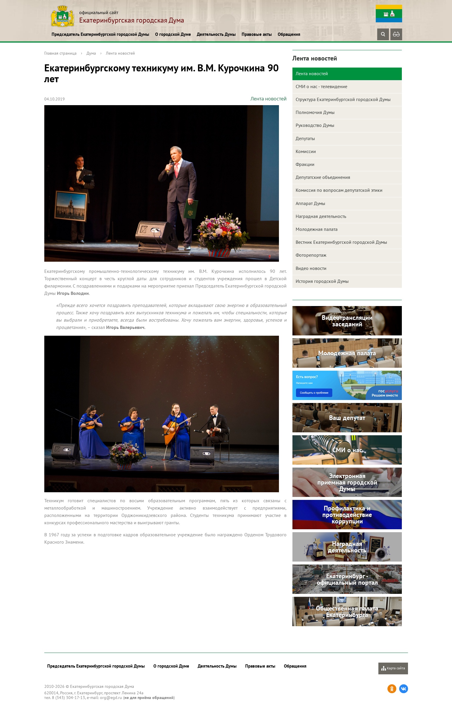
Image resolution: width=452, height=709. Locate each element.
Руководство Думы (315, 125)
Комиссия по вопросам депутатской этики (339, 190)
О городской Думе (173, 34)
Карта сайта (393, 668)
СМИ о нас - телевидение (321, 86)
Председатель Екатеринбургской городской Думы (100, 34)
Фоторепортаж (311, 255)
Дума (91, 53)
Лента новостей (120, 53)
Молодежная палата (317, 229)
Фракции (305, 164)
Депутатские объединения (323, 177)
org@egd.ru (111, 697)
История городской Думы (322, 281)
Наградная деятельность (321, 216)
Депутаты (305, 138)
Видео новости (311, 268)
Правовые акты (257, 34)
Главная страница (60, 53)
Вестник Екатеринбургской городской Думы (341, 242)
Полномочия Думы (315, 112)
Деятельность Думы (216, 34)
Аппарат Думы (310, 203)
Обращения (289, 34)
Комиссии (306, 151)
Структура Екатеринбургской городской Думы (343, 99)
